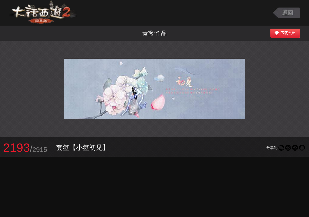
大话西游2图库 (43, 13)
